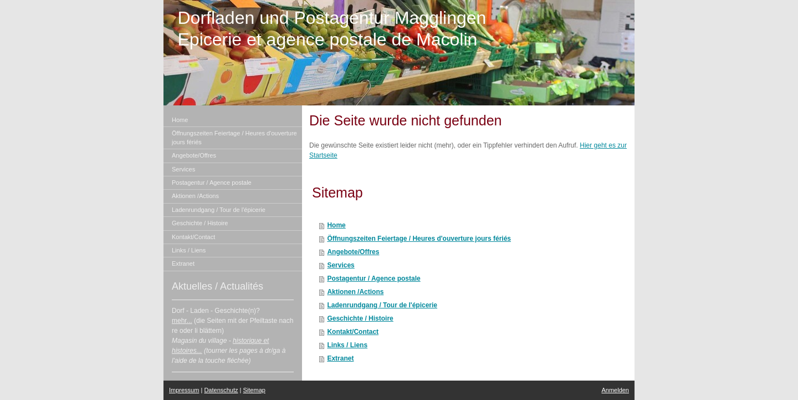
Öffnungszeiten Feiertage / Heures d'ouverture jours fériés (419, 238)
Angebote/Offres (353, 252)
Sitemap (254, 390)
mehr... (182, 321)
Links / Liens (347, 345)
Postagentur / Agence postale (373, 278)
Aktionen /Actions (355, 292)
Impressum (184, 390)
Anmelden (615, 390)
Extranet (340, 358)
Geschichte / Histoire (360, 318)
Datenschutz (221, 390)
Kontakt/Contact (352, 332)
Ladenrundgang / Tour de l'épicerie (382, 305)
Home (336, 225)
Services (340, 265)
